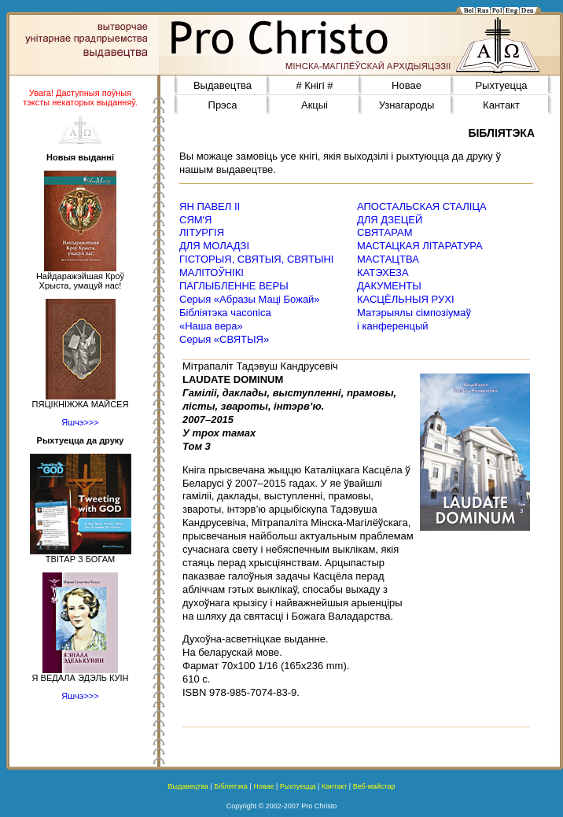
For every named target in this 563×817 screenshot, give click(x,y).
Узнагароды (407, 105)
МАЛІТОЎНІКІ (211, 272)
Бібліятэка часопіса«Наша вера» (225, 319)
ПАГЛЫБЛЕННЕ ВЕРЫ (234, 286)
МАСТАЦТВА (388, 259)
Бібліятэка (231, 786)
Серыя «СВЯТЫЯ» (224, 339)
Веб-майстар (374, 786)
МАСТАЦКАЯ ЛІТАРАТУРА (420, 246)
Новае (406, 85)
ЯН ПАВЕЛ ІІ (209, 206)
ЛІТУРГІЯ (201, 232)
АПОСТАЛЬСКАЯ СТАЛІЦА (422, 206)
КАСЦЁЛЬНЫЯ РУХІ (405, 299)
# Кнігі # (314, 85)
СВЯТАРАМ (385, 232)
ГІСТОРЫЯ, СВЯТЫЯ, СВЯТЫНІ (256, 259)
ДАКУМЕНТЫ (389, 286)
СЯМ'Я (195, 220)
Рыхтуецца (501, 85)
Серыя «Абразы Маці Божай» (249, 299)
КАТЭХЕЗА (383, 272)
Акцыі (314, 105)
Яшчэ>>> (79, 422)
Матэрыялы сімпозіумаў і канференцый (414, 319)
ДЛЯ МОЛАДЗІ (214, 246)
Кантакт (501, 105)
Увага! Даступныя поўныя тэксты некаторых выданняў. (80, 97)
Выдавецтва (222, 85)
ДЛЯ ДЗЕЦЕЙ (389, 220)
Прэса (222, 105)
